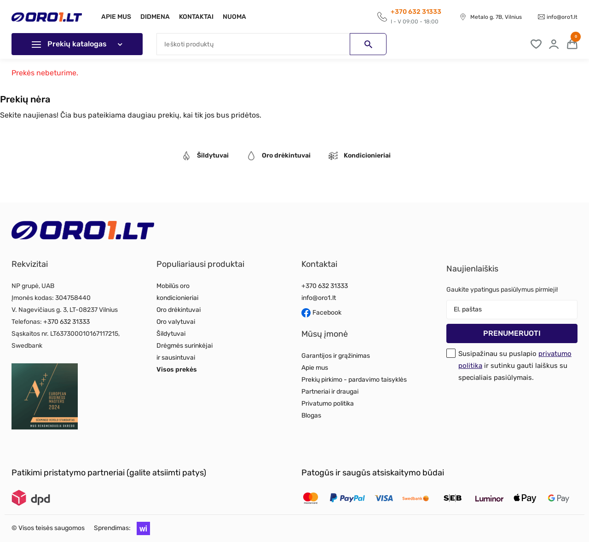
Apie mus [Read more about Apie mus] (314, 368)
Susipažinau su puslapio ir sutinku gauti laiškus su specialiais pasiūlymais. (515, 366)
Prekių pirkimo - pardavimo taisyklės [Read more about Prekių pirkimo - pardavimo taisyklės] (354, 380)
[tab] (205, 157)
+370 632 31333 (66, 322)
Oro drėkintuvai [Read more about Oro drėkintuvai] (178, 310)
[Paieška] (271, 44)
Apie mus (116, 17)
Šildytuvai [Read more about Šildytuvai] (170, 334)
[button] (141, 528)
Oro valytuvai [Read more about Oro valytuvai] (175, 322)
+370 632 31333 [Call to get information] (416, 12)
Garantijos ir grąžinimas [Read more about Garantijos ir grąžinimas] (335, 356)
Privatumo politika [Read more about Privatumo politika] (327, 403)
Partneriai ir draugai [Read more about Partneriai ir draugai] (329, 391)
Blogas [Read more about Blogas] (311, 415)
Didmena (157, 17)
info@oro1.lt (562, 17)
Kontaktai (200, 17)
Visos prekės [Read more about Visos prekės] (176, 369)
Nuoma (240, 17)
